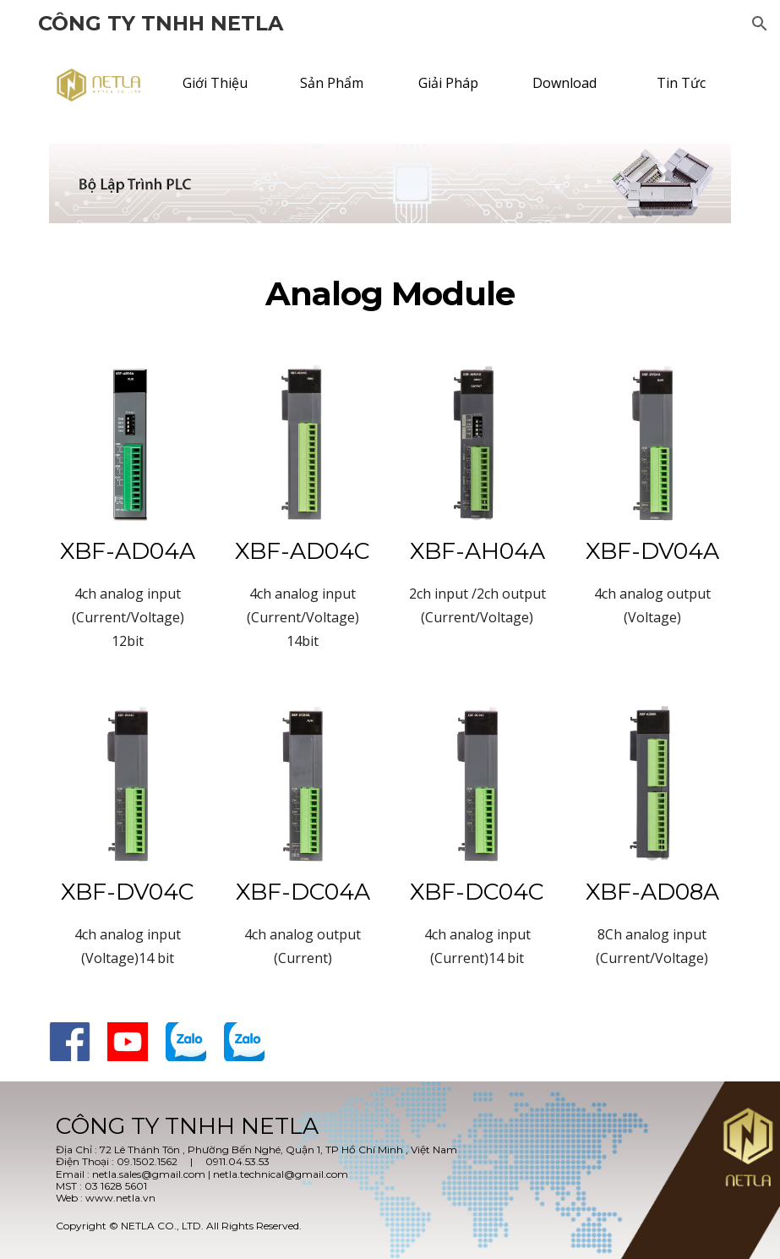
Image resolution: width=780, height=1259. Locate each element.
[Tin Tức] (680, 83)
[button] (759, 23)
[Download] (564, 83)
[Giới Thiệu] (215, 83)
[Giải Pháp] (448, 83)
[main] (389, 294)
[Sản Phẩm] (331, 83)
